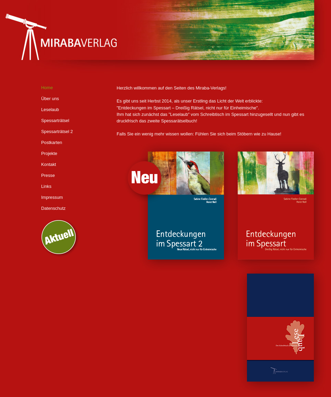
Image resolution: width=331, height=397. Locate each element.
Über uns (50, 98)
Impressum (52, 197)
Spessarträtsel (55, 120)
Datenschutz (53, 208)
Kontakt (48, 164)
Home (47, 87)
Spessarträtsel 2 (57, 131)
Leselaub (50, 109)
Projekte (49, 153)
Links (46, 186)
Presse (48, 175)
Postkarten (51, 142)
